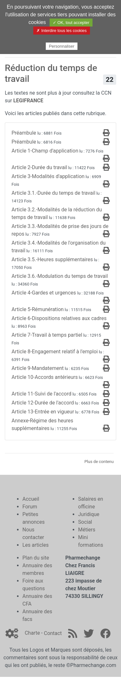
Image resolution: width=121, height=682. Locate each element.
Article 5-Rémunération (38, 309)
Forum (29, 507)
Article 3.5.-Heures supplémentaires (52, 259)
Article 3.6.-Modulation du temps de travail (60, 276)
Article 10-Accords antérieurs (45, 377)
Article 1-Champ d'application (45, 151)
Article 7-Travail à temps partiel (47, 335)
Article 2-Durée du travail (39, 167)
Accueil (30, 499)
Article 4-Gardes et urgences (44, 293)
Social (85, 522)
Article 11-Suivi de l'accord (41, 394)
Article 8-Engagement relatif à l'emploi (55, 352)
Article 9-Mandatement (38, 368)
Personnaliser (62, 46)
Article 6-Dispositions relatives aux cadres (59, 318)
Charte (32, 633)
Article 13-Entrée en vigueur (43, 412)
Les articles (35, 545)
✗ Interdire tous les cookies (61, 30)
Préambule (24, 133)
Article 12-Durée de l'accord (43, 403)
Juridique (88, 514)
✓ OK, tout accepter (71, 22)
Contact (53, 633)
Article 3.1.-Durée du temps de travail (53, 193)
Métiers (86, 530)
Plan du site (35, 558)
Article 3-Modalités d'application (48, 176)
